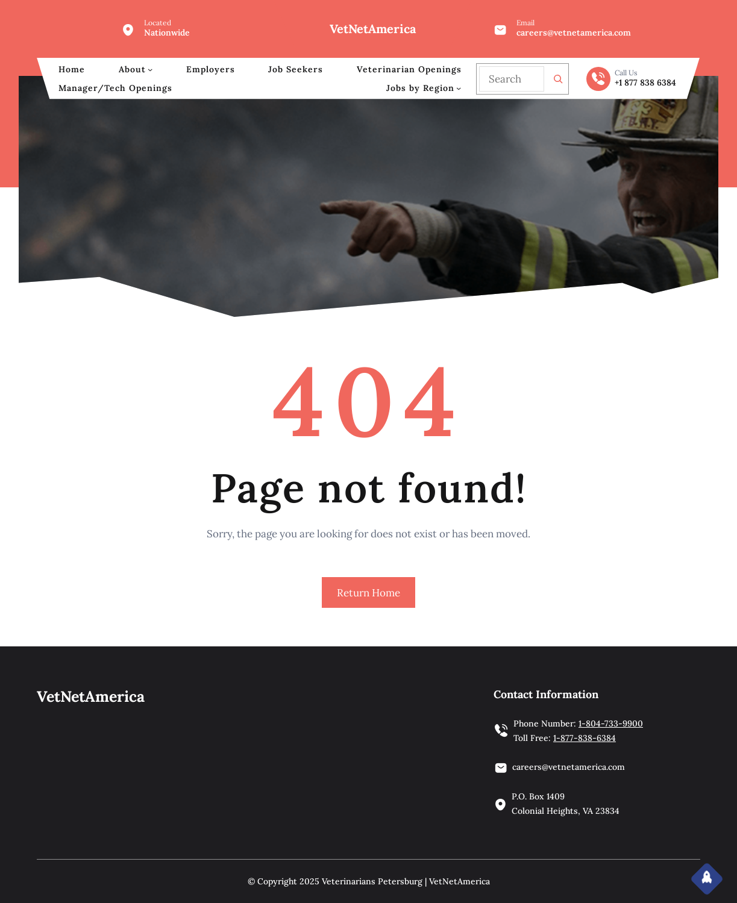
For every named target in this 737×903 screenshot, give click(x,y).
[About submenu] (150, 69)
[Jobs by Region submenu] (458, 88)
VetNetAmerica (373, 28)
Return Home (368, 592)
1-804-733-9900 (611, 723)
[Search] (558, 79)
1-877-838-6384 (584, 738)
